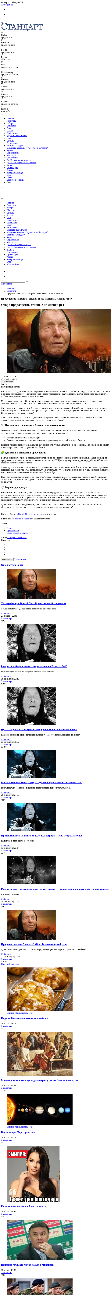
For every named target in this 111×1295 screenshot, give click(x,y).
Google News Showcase (29, 514)
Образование (13, 153)
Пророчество (13, 530)
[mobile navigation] (2, 22)
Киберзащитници (15, 172)
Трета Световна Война (17, 533)
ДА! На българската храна (19, 244)
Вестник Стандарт (15, 145)
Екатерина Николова (17, 537)
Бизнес (10, 130)
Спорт (9, 138)
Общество (11, 126)
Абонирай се (7, 5)
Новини (10, 118)
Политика (11, 121)
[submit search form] (27, 281)
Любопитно (12, 133)
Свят (9, 128)
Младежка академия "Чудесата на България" (27, 148)
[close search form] (2, 198)
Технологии (12, 158)
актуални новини (23, 519)
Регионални (12, 143)
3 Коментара (20, 559)
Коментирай (7, 559)
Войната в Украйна (15, 180)
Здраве (10, 150)
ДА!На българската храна (19, 160)
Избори (10, 123)
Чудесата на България (17, 135)
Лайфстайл (12, 222)
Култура (10, 165)
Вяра (9, 175)
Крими (10, 170)
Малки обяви (13, 264)
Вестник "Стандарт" (16, 235)
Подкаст (10, 140)
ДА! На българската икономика (21, 162)
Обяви (10, 177)
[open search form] (2, 114)
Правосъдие (12, 167)
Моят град (11, 155)
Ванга (9, 528)
